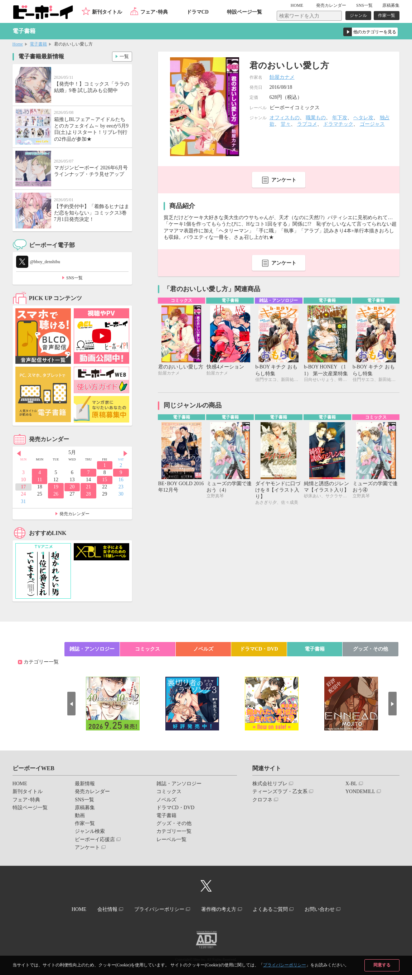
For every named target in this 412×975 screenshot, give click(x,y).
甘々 (286, 124)
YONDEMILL (360, 791)
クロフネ (262, 799)
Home (18, 44)
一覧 (124, 55)
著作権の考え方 (219, 909)
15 (104, 479)
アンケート (283, 180)
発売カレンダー (74, 513)
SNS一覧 (364, 5)
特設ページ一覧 (244, 12)
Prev (18, 453)
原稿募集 (390, 5)
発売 (331, 5)
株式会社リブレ (269, 783)
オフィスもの (285, 117)
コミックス (147, 649)
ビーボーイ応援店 (95, 839)
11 (39, 479)
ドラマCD (197, 12)
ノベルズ (203, 649)
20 (72, 486)
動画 (80, 815)
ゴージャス (372, 124)
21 (88, 486)
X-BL (351, 783)
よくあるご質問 (272, 909)
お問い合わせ (324, 909)
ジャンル (358, 15)
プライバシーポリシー (284, 964)
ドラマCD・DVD (259, 649)
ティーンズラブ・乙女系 (279, 791)
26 (55, 494)
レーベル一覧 (171, 839)
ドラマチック (338, 124)
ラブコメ (307, 124)
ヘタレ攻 (363, 117)
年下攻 (339, 117)
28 (88, 494)
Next (126, 453)
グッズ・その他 (370, 649)
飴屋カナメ (282, 77)
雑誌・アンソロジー (92, 649)
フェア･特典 (154, 12)
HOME (300, 5)
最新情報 (85, 783)
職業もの (316, 117)
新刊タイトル (107, 12)
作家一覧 (386, 15)
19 (55, 486)
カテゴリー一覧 (41, 662)
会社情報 (105, 909)
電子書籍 (38, 44)
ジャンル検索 (90, 831)
